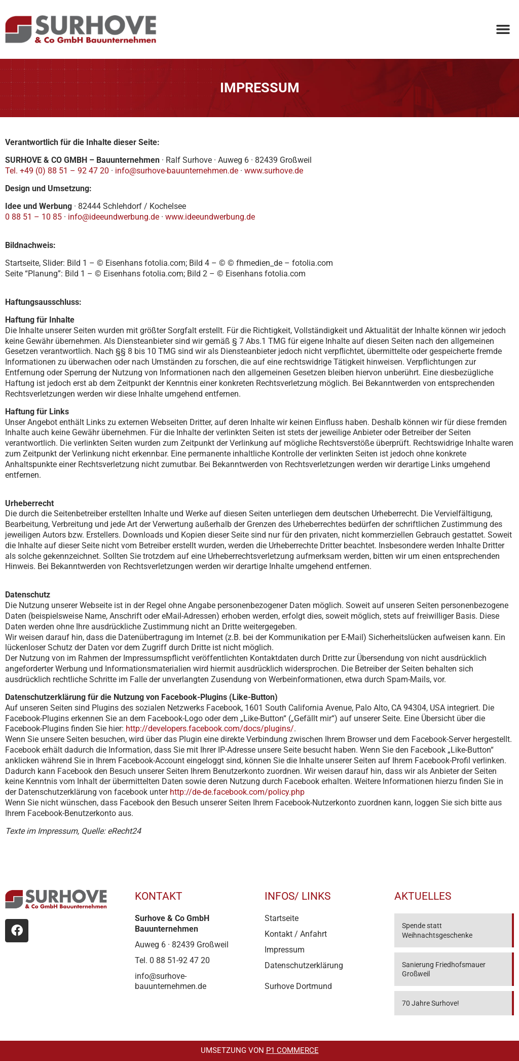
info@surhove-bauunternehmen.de (176, 170)
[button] (503, 29)
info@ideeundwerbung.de (113, 217)
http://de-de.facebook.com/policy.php (237, 792)
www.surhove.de (273, 170)
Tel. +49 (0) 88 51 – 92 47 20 (57, 170)
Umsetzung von (260, 1050)
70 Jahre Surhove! (430, 1003)
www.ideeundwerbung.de (210, 217)
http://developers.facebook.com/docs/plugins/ (210, 728)
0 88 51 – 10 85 (33, 217)
